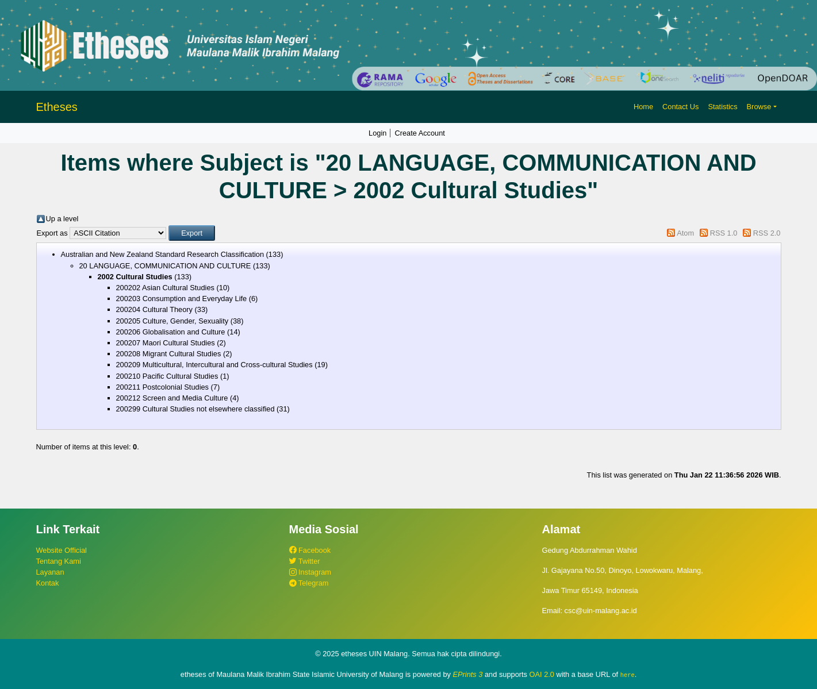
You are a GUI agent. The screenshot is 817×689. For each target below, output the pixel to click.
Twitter (304, 561)
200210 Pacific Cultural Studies (167, 376)
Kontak (47, 583)
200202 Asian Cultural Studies (165, 287)
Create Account (419, 133)
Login (377, 133)
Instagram (310, 572)
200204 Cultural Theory (154, 309)
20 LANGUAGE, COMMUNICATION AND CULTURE (165, 265)
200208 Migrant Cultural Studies (168, 353)
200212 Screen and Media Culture (172, 398)
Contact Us (680, 106)
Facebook (310, 550)
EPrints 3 (468, 674)
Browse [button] (759, 106)
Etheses (57, 107)
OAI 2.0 (542, 674)
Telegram (309, 583)
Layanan (50, 572)
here (627, 675)
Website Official (61, 550)
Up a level (62, 218)
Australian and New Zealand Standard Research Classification (162, 254)
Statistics (722, 106)
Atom (685, 233)
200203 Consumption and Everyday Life (181, 298)
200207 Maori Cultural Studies (165, 342)
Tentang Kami (58, 561)
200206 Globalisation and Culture (170, 332)
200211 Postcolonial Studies (162, 387)
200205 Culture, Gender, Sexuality (172, 321)
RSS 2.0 (767, 233)
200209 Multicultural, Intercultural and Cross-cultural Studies (214, 364)
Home (643, 106)
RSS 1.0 (724, 233)
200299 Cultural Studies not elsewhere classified (195, 409)
